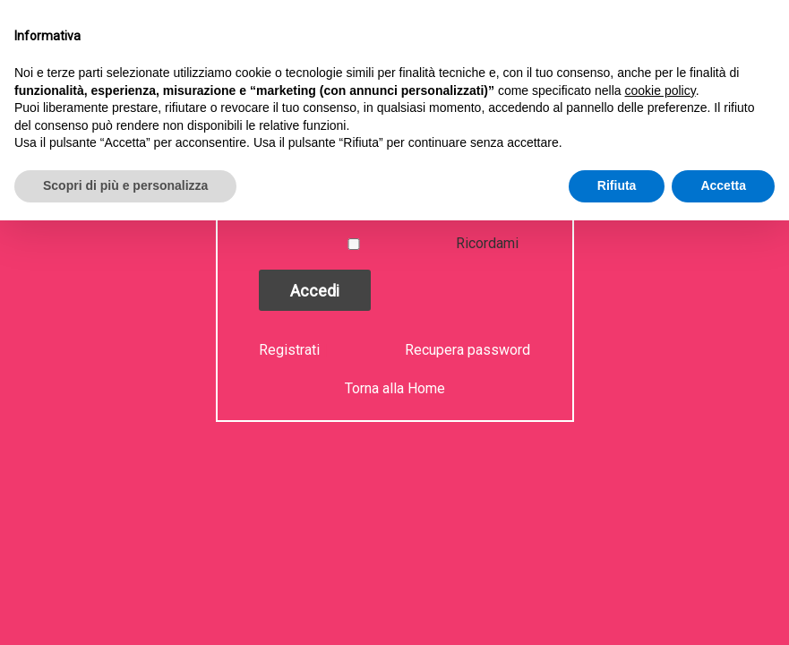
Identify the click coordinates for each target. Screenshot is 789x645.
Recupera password (467, 349)
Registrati (291, 349)
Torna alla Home (395, 388)
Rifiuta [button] (617, 185)
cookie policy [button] (660, 90)
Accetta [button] (723, 185)
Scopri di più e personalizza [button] (125, 185)
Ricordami (487, 243)
